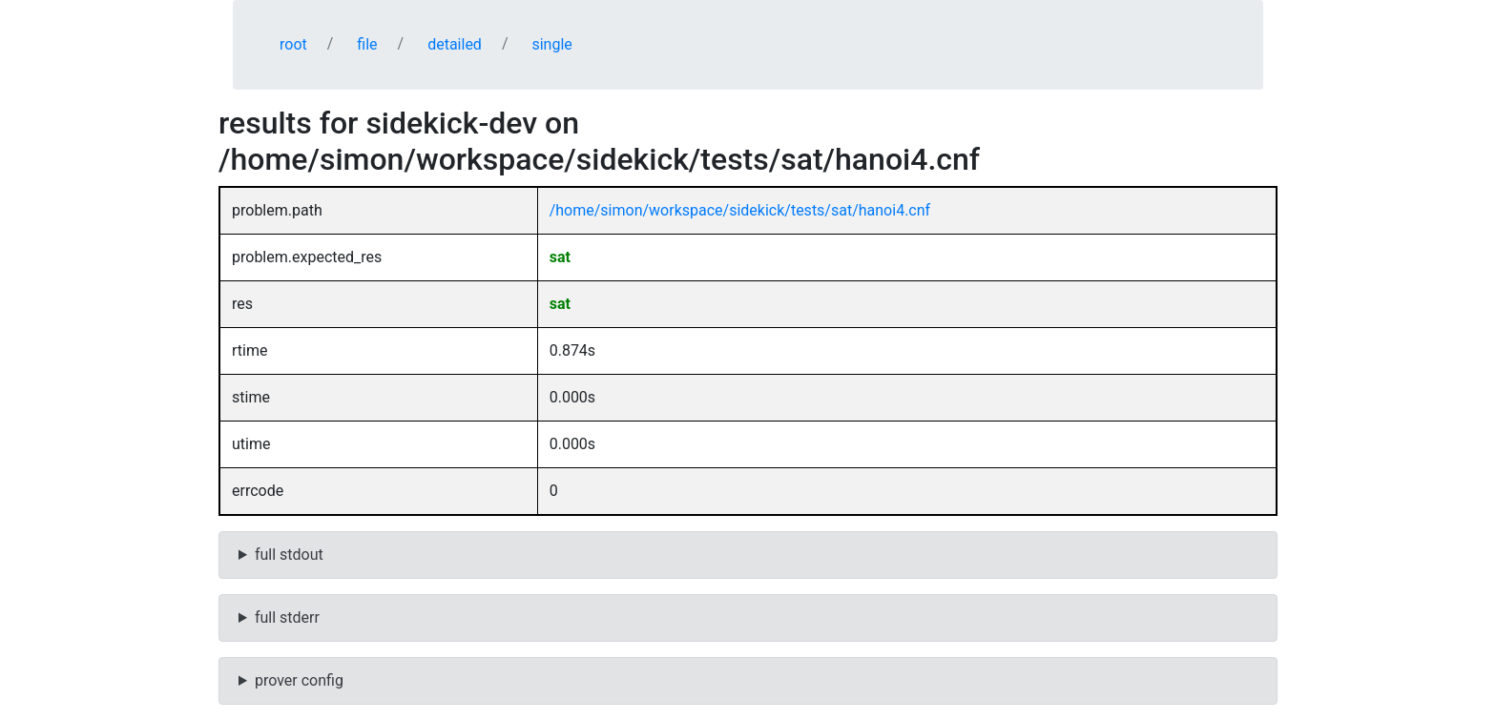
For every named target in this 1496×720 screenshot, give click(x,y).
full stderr (287, 617)
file (367, 44)
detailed (454, 44)
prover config (299, 680)
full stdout (289, 554)
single (551, 44)
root (293, 44)
